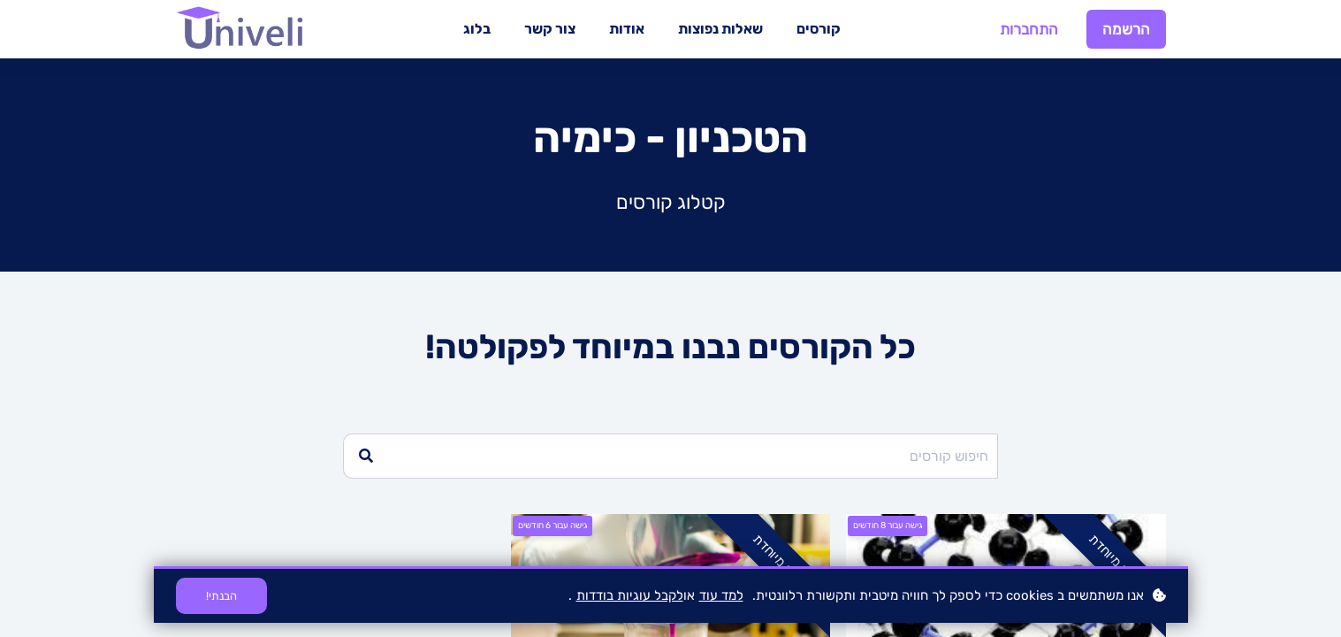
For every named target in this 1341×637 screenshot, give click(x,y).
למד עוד (721, 595)
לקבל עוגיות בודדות (629, 595)
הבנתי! (221, 595)
